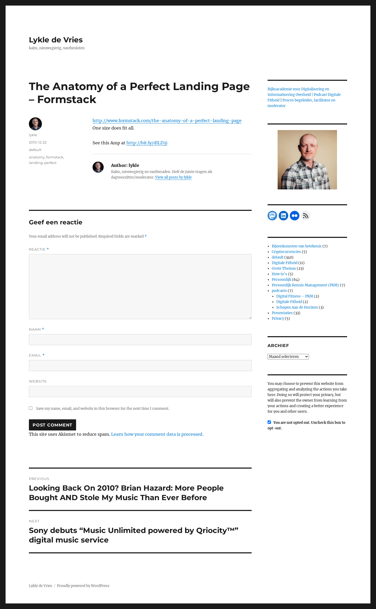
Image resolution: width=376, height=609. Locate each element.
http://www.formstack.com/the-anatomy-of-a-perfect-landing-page (167, 120)
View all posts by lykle (173, 177)
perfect (50, 163)
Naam (36, 329)
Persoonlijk (281, 279)
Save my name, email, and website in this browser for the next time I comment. (102, 408)
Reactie (39, 249)
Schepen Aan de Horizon (297, 307)
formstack (54, 157)
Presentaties (282, 313)
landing (36, 163)
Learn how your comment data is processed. (157, 434)
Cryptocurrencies (286, 252)
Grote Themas (284, 268)
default (35, 150)
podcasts (279, 290)
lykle (33, 135)
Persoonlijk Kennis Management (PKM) (305, 285)
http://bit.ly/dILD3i (146, 142)
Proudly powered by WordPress (83, 586)
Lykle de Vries (56, 39)
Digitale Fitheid (285, 263)
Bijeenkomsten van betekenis (297, 246)
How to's (279, 274)
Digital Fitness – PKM (294, 296)
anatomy (37, 157)
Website (38, 381)
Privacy (278, 318)
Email (37, 355)
